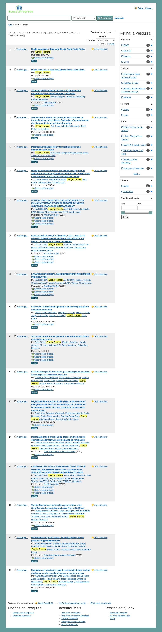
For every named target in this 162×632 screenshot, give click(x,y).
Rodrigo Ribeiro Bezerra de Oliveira (70, 546)
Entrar (139, 8)
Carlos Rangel (41, 179)
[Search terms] (39, 18)
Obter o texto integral (42, 58)
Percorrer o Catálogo (71, 613)
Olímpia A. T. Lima (66, 312)
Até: (139, 204)
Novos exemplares (69, 624)
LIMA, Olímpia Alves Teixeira (44, 212)
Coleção (125, 68)
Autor (10, 25)
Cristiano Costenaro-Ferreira (66, 543)
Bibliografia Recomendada (73, 621)
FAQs (112, 618)
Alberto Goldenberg (70, 126)
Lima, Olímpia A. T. (52, 345)
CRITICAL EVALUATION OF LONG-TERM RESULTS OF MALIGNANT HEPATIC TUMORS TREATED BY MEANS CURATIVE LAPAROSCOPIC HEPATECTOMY (57, 203)
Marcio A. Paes (83, 312)
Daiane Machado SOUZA (46, 511)
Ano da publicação (130, 198)
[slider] (123, 212)
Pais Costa (47, 126)
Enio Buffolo (43, 129)
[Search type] (83, 18)
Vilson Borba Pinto (43, 543)
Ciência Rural (50, 102)
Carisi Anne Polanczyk (74, 383)
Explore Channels (69, 618)
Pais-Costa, (48, 342)
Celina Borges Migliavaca (46, 377)
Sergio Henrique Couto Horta (75, 153)
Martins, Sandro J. (70, 342)
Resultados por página (98, 34)
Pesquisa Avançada (22, 616)
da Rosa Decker (58, 581)
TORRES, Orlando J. (72, 481)
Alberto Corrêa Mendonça (67, 419)
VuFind (14, 9)
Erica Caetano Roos (67, 576)
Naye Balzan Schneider (45, 576)
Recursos (125, 39)
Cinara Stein (49, 380)
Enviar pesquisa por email (72, 603)
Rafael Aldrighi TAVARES (73, 514)
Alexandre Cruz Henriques (43, 155)
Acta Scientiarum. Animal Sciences (59, 451)
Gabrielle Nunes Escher (67, 380)
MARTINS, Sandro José (69, 212)
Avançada (119, 18)
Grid (111, 44)
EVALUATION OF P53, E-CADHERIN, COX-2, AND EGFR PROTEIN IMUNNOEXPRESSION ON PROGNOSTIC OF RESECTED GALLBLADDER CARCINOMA (58, 239)
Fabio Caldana (53, 579)
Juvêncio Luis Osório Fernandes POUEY (49, 516)
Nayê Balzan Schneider (70, 377)
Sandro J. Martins (57, 315)
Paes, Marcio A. (69, 345)
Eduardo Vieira (44, 182)
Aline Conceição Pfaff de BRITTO (74, 511)
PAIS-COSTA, (49, 209)
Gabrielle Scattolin (57, 179)
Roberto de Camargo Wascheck (49, 413)
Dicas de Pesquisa (118, 613)
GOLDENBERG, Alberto (42, 250)
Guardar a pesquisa (101, 603)
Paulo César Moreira (50, 416)
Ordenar (91, 40)
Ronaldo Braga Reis (70, 416)
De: (123, 204)
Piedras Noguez (50, 96)
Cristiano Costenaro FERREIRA (45, 514)
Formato (125, 104)
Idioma (149, 8)
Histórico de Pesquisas (23, 613)
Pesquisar (105, 18)
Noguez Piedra (45, 549)
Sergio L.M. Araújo (39, 315)
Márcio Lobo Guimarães (46, 312)
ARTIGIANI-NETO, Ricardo (50, 247)
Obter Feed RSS (44, 603)
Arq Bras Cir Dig (51, 215)
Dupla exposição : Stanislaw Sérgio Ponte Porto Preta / (58, 49)
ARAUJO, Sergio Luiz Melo (51, 283)
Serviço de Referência (120, 616)
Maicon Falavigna (55, 383)
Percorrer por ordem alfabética (75, 616)
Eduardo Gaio (59, 182)
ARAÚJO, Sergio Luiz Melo (76, 209)
